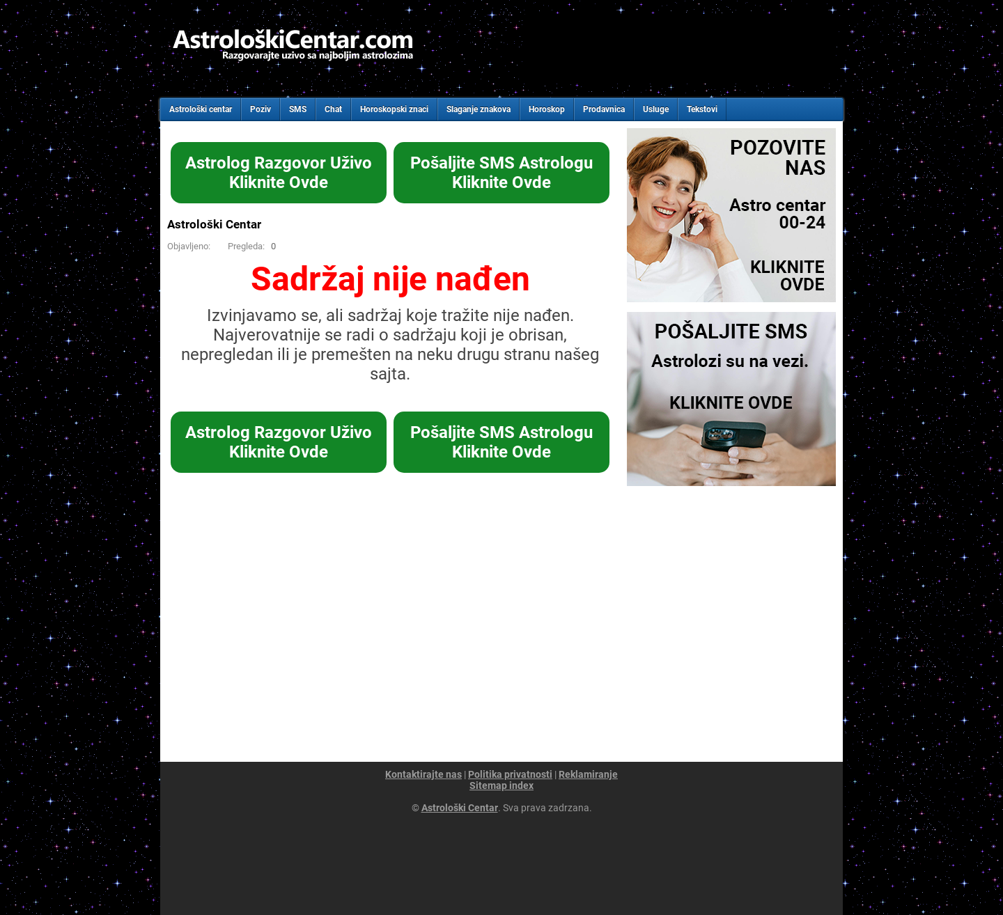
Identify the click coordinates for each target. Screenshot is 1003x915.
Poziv (260, 109)
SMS (297, 109)
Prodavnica (604, 109)
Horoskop (547, 109)
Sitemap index (501, 785)
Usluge (656, 109)
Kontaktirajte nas (423, 774)
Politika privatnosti (510, 774)
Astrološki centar (200, 109)
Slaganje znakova (478, 109)
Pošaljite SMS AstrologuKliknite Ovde (501, 172)
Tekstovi (702, 109)
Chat (333, 109)
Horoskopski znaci (394, 109)
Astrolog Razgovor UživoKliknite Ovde (278, 172)
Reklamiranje (588, 774)
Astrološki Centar (214, 224)
